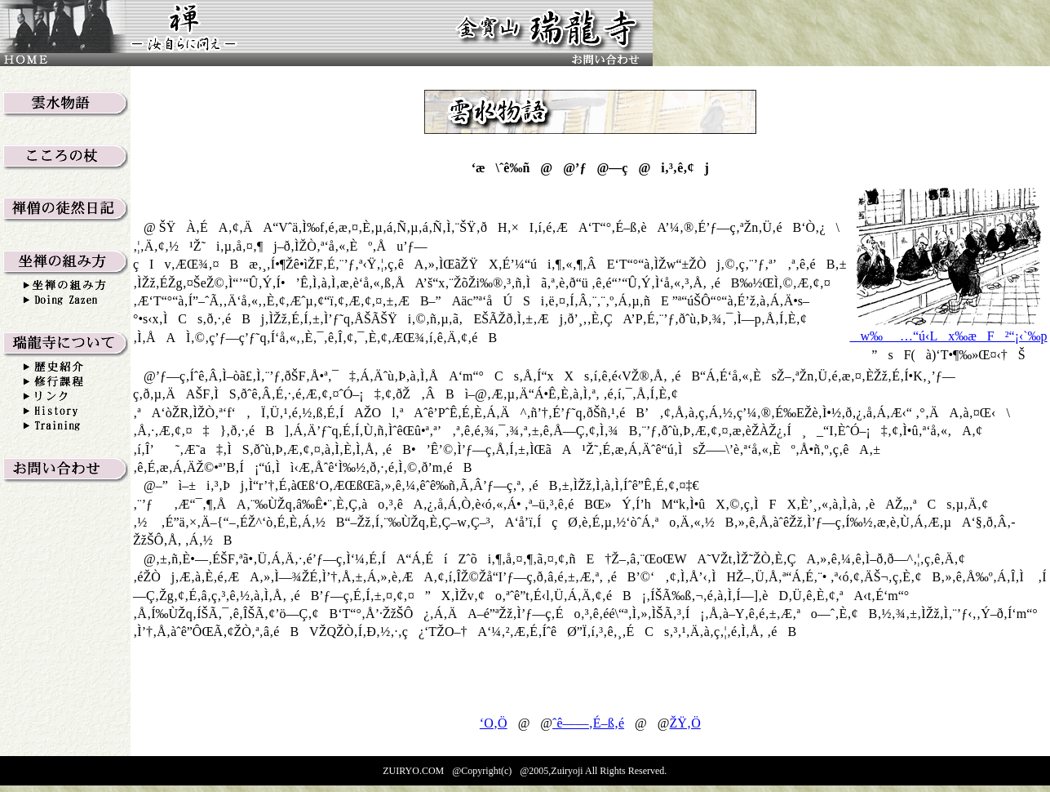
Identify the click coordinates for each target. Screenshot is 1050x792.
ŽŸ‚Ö (685, 723)
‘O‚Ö (493, 723)
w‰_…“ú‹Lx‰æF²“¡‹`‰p (948, 336)
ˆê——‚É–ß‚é (588, 723)
